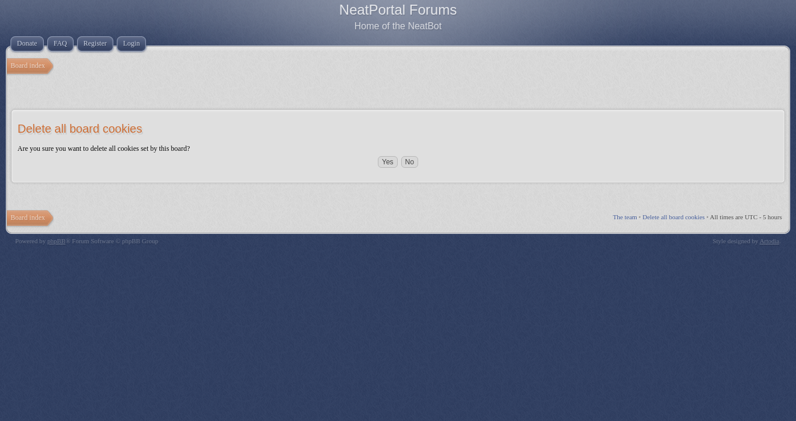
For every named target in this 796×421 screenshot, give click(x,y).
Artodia (770, 240)
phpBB (56, 240)
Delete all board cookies (673, 216)
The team (625, 216)
